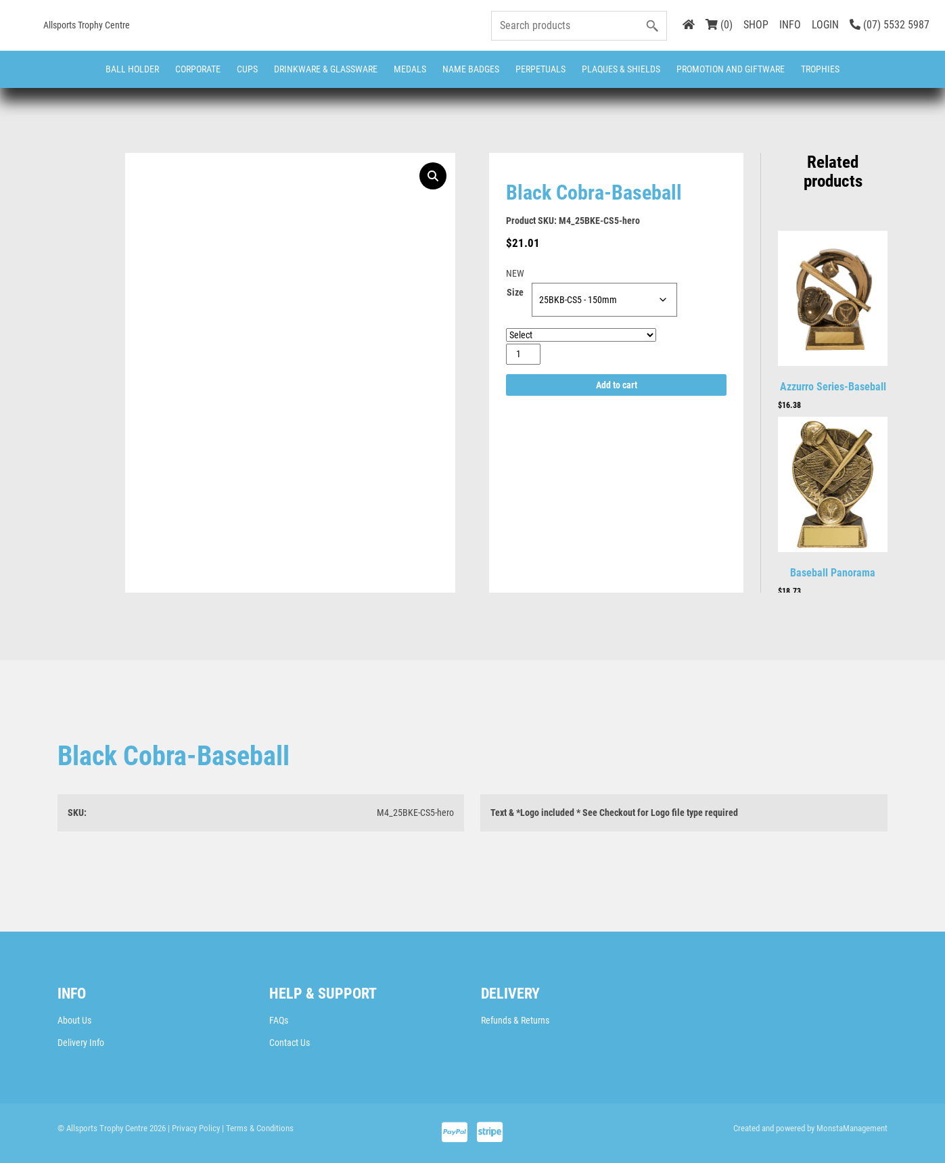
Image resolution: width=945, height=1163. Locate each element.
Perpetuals (540, 69)
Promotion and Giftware (730, 69)
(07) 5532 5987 (889, 24)
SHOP (755, 24)
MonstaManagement (852, 1128)
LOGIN (825, 24)
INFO (790, 24)
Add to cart (616, 385)
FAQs (278, 1020)
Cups (247, 69)
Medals (410, 69)
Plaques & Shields (621, 69)
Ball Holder (132, 69)
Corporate (198, 69)
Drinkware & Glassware (325, 69)
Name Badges (470, 69)
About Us (74, 1020)
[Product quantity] (523, 354)
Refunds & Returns (515, 1020)
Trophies (820, 69)
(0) (719, 24)
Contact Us (289, 1042)
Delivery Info (80, 1042)
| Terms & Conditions (258, 1128)
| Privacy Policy (194, 1128)
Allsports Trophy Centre (86, 25)
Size (515, 292)
